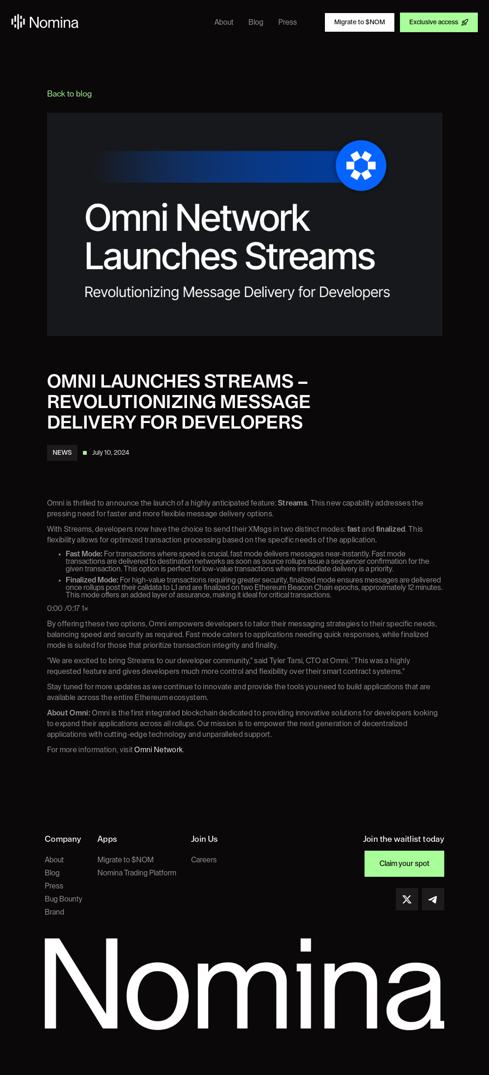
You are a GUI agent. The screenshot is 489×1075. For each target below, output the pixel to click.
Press (54, 886)
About (54, 860)
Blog (52, 873)
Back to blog (69, 94)
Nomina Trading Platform (136, 873)
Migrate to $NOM (125, 860)
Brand (54, 912)
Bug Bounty (64, 899)
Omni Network (158, 750)
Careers (204, 860)
